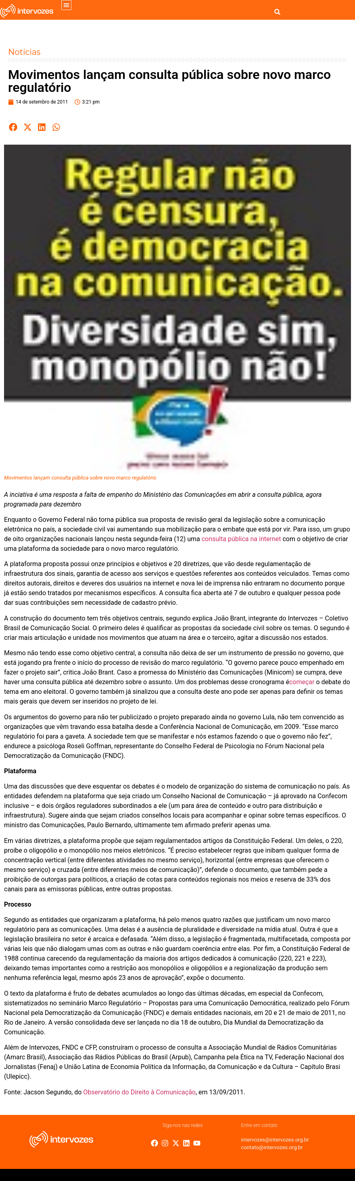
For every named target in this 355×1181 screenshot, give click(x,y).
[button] (66, 5)
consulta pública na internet (241, 539)
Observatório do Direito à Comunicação (139, 1092)
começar (302, 682)
